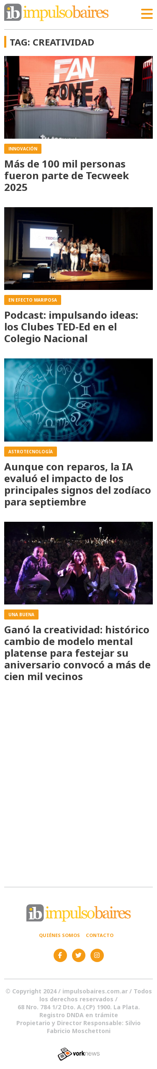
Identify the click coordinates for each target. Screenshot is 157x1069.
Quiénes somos (59, 935)
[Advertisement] (78, 785)
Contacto (99, 935)
